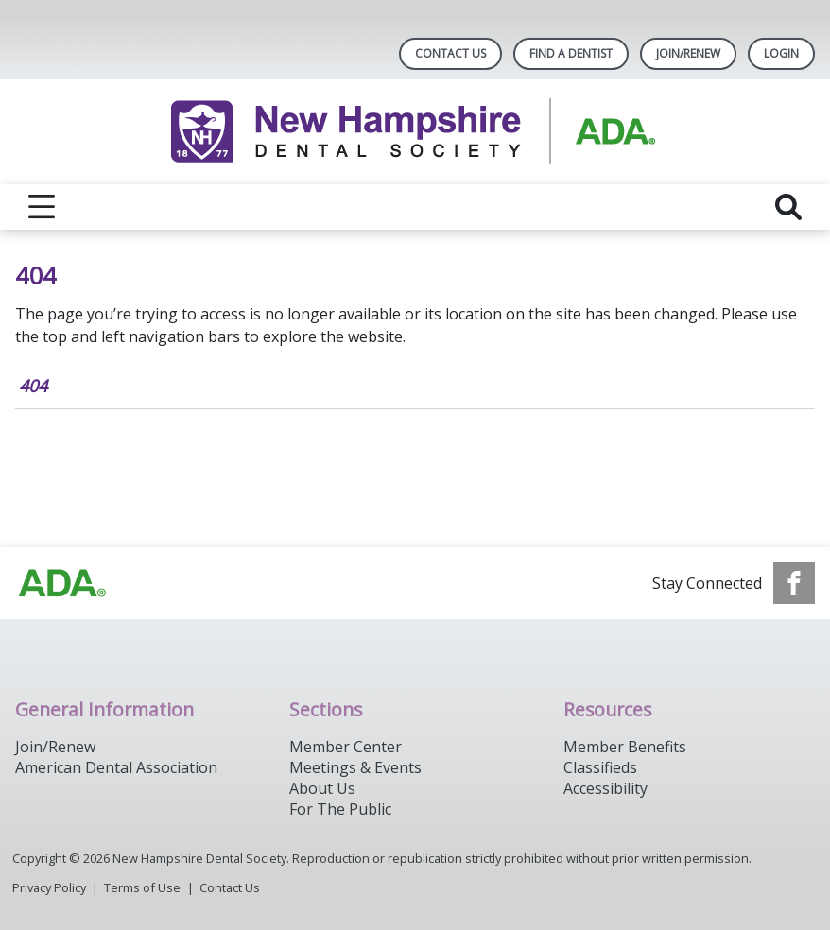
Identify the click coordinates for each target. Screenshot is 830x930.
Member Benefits (624, 746)
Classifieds (600, 767)
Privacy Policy (49, 887)
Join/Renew (688, 53)
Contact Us (450, 53)
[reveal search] (788, 207)
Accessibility (605, 788)
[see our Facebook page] (794, 583)
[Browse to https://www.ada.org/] (62, 583)
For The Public (340, 809)
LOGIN (781, 53)
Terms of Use (142, 887)
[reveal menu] (41, 207)
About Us (322, 788)
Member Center (345, 746)
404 (33, 385)
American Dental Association (116, 767)
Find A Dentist (571, 53)
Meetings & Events (355, 767)
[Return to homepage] (415, 131)
